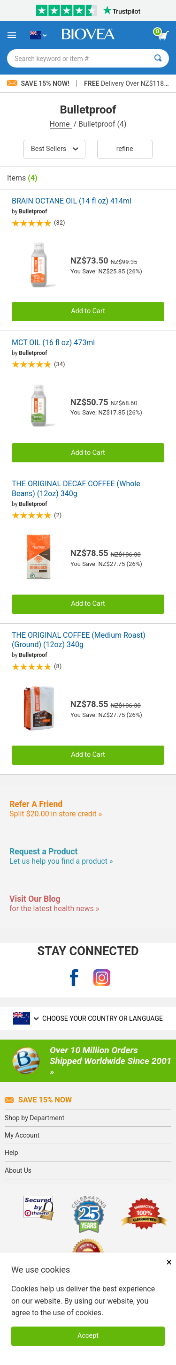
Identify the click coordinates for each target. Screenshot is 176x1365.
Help (11, 1152)
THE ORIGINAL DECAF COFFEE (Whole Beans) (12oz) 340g (76, 488)
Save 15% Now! (39, 83)
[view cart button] (163, 35)
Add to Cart (88, 311)
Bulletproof (33, 211)
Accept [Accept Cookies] (88, 1336)
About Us (18, 1170)
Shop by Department (34, 1118)
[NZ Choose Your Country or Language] (38, 35)
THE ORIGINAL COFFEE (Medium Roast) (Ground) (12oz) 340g (78, 640)
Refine (124, 149)
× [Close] (169, 1262)
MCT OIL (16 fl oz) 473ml (53, 342)
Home (61, 124)
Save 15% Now (38, 1099)
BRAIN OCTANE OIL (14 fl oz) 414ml (71, 200)
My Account (22, 1135)
